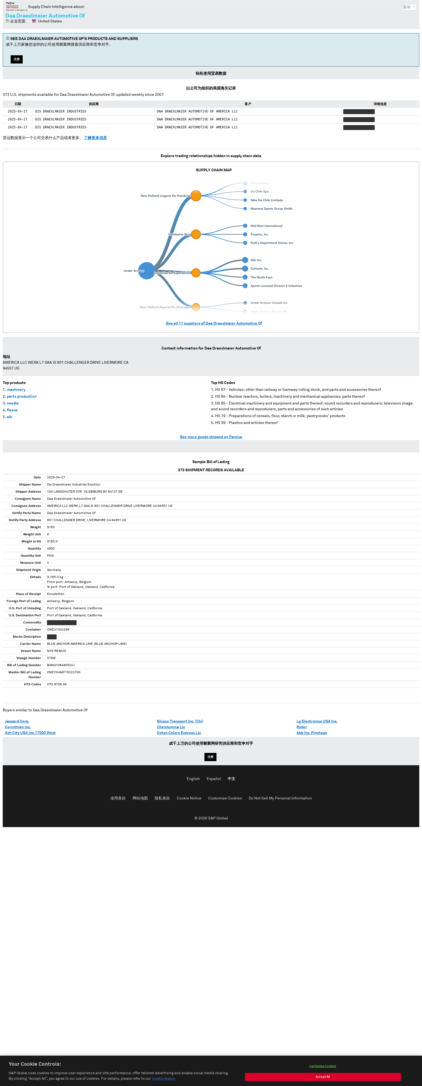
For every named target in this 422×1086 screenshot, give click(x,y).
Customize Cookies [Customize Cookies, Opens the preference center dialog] (322, 1071)
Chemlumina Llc (171, 727)
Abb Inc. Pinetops (312, 733)
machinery (16, 390)
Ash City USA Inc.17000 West (30, 733)
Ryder (302, 727)
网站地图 (140, 798)
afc (9, 417)
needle (13, 403)
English (193, 779)
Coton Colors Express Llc (179, 733)
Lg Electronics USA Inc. (317, 721)
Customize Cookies (225, 798)
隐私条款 (162, 798)
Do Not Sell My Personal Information (280, 798)
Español (214, 779)
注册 (17, 59)
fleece (12, 410)
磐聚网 (16, 6)
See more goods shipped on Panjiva (211, 437)
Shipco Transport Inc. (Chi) (180, 721)
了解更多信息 (95, 138)
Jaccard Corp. (17, 721)
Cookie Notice (189, 798)
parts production (22, 396)
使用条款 (118, 798)
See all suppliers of (214, 323)
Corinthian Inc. (18, 727)
